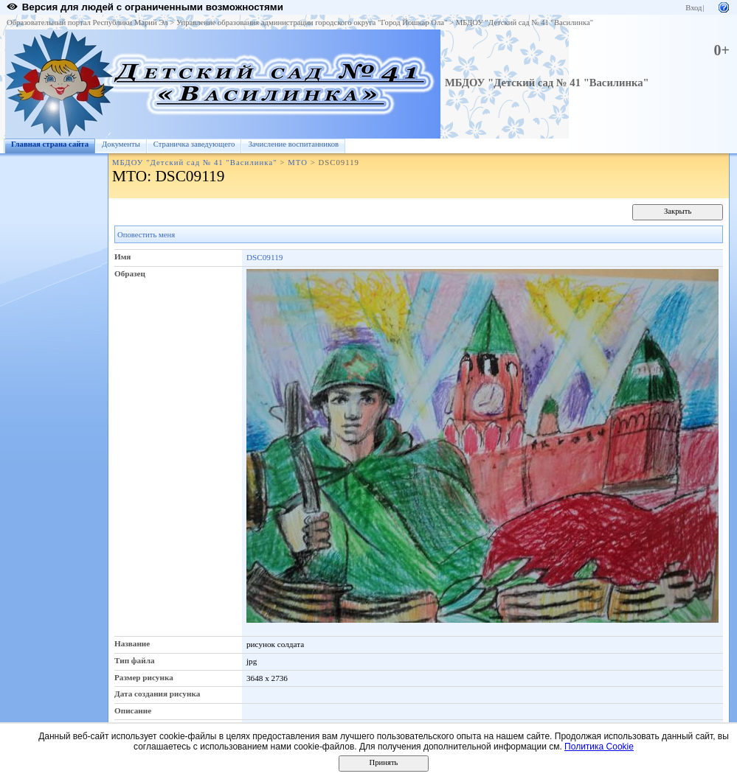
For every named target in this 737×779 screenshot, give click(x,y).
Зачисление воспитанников (293, 144)
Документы (121, 144)
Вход (693, 8)
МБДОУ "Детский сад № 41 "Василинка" (524, 22)
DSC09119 (264, 257)
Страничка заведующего (194, 144)
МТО (298, 162)
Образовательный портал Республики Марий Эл (87, 22)
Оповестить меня (146, 235)
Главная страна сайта (50, 144)
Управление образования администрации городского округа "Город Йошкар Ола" (312, 22)
